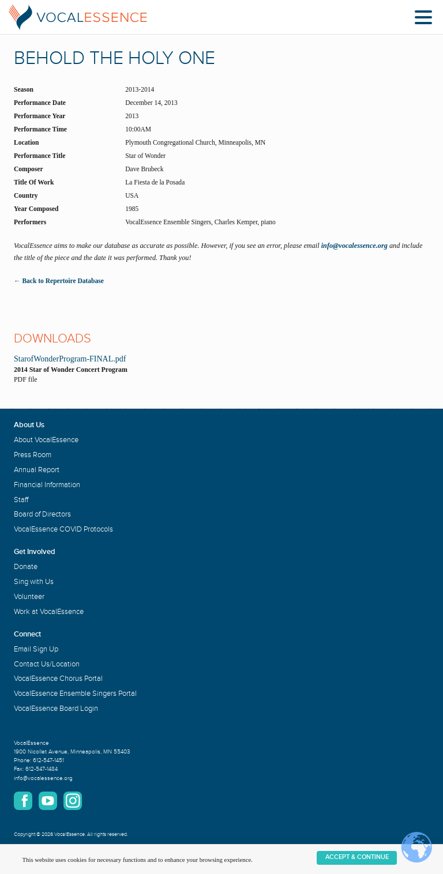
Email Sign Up (36, 649)
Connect (27, 634)
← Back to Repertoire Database (59, 280)
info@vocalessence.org (354, 246)
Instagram (72, 801)
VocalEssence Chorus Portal (58, 678)
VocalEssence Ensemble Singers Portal (75, 693)
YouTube (48, 801)
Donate (25, 566)
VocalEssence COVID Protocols (63, 529)
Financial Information (47, 484)
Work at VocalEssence (49, 611)
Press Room (32, 454)
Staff (21, 499)
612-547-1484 (41, 769)
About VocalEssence (46, 439)
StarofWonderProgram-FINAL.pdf (70, 359)
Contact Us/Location (47, 664)
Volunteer (29, 596)
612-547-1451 (48, 760)
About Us (29, 425)
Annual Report (36, 469)
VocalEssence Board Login (56, 708)
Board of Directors (42, 514)
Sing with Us (34, 581)
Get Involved (34, 551)
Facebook (23, 801)
